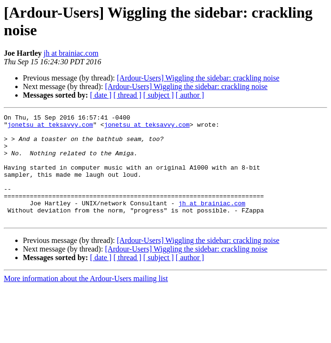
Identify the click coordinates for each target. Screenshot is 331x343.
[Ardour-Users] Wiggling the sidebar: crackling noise (198, 78)
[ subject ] (158, 95)
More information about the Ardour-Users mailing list (86, 300)
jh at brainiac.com (71, 53)
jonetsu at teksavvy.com (50, 127)
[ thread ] (127, 95)
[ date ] (100, 95)
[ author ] (190, 95)
